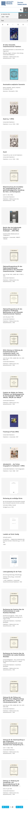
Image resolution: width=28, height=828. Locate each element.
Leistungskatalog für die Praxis (12, 572)
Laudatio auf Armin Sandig (11, 534)
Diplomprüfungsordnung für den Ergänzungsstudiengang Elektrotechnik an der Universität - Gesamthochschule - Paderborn (13, 269)
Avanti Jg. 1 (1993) (8, 119)
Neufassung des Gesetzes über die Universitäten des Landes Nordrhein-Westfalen (14, 655)
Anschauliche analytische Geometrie (14, 84)
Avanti (5, 152)
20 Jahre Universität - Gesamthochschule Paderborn (12, 45)
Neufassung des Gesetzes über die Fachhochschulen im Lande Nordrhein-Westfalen (13, 611)
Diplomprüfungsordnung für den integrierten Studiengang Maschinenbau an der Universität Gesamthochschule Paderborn (13, 311)
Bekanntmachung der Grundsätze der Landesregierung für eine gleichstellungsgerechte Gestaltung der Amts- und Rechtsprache (13, 189)
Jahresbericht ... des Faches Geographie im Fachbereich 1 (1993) (13, 465)
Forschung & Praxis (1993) (11, 432)
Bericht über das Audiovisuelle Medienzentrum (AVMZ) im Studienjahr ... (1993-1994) (12, 229)
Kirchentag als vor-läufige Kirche (12, 498)
